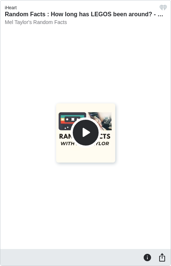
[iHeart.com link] (163, 9)
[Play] (86, 132)
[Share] (162, 257)
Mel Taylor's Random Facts (36, 22)
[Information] (147, 257)
